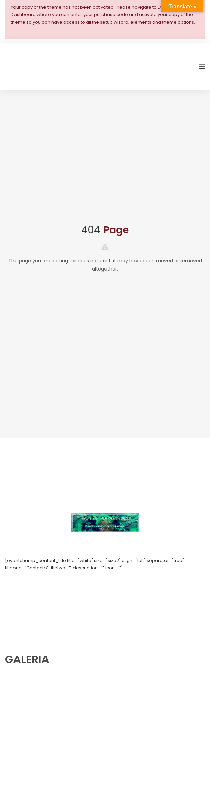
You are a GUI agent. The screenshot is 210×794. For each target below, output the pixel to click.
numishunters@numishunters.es (40, 582)
